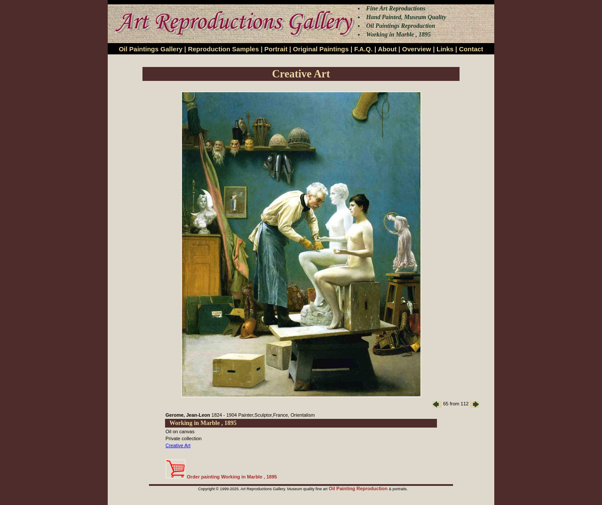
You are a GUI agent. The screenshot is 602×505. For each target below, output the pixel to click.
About (387, 49)
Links (445, 49)
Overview (416, 49)
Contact (471, 49)
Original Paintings (320, 49)
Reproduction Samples (223, 49)
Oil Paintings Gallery (150, 49)
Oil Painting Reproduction (359, 488)
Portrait (276, 49)
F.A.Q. (363, 49)
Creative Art (177, 445)
